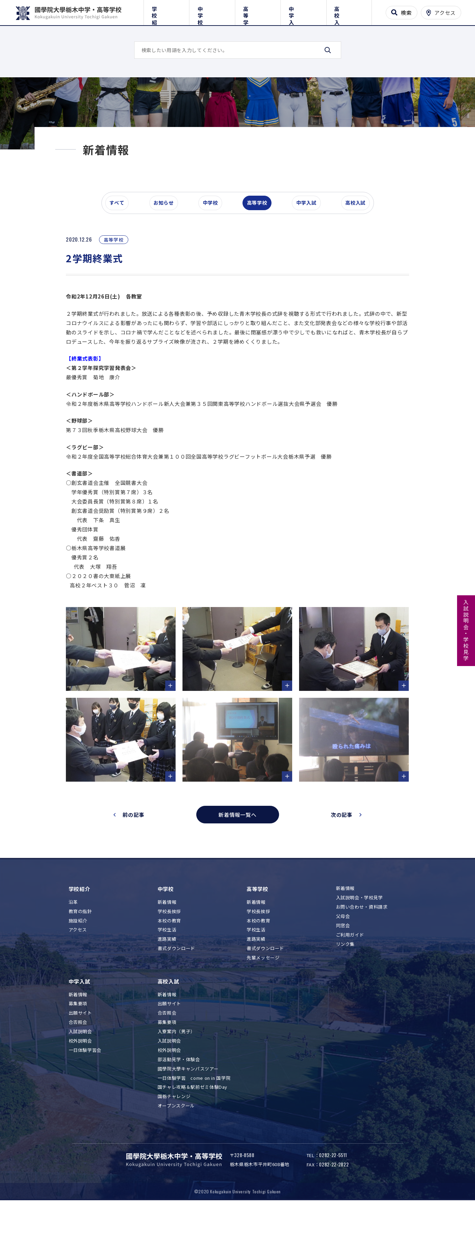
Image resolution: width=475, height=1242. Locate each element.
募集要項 (78, 1035)
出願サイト (80, 1045)
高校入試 (349, 11)
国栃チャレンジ (174, 1128)
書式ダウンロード (176, 980)
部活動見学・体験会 (179, 1091)
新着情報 (167, 934)
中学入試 (303, 11)
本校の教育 (169, 952)
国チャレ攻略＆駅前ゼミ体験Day (192, 1119)
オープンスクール (176, 1138)
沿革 (73, 934)
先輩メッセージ (263, 989)
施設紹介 (78, 952)
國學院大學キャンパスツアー (188, 1101)
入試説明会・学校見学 (466, 630)
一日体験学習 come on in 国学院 (194, 1110)
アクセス (78, 962)
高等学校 (258, 11)
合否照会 (78, 1054)
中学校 (212, 11)
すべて (120, 239)
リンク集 (345, 976)
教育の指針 (80, 943)
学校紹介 (166, 11)
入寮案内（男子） (176, 1063)
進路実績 (167, 971)
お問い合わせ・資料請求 (362, 939)
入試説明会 (80, 1063)
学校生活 (167, 962)
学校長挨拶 (169, 943)
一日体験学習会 (85, 1082)
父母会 (343, 948)
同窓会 (343, 957)
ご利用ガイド (350, 967)
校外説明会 (80, 1073)
